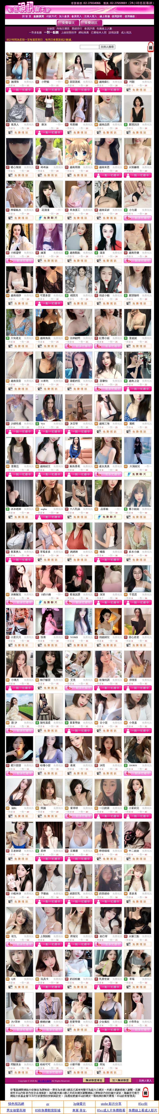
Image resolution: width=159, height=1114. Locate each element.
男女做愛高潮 (16, 1110)
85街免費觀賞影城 (47, 1110)
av (47, 1104)
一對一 (59, 81)
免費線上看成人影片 (143, 1110)
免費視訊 (29, 81)
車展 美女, (79, 1110)
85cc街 (142, 1103)
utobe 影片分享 (111, 1103)
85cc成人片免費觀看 (111, 1110)
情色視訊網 (16, 1103)
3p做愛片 (79, 1103)
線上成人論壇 (45, 1081)
